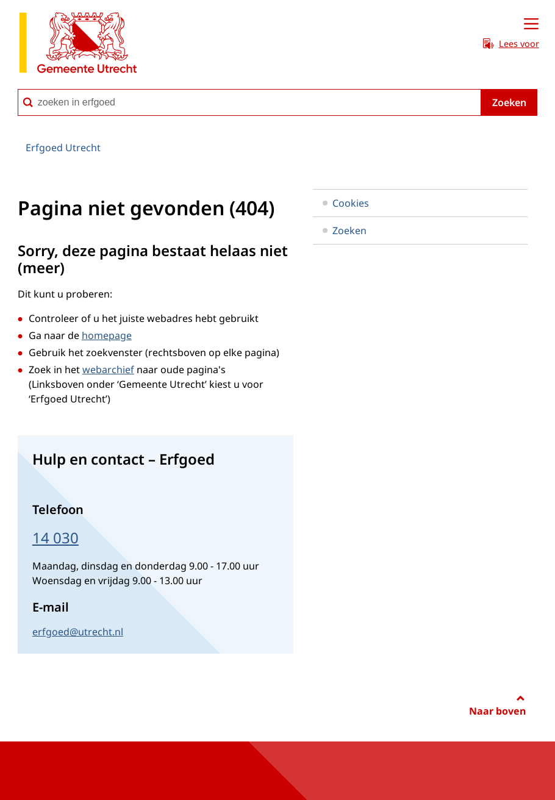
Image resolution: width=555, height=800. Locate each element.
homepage (107, 335)
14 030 (55, 537)
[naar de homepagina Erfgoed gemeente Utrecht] (78, 44)
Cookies (346, 203)
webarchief (108, 369)
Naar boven (497, 711)
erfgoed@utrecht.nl (77, 631)
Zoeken (509, 102)
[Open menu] (531, 24)
